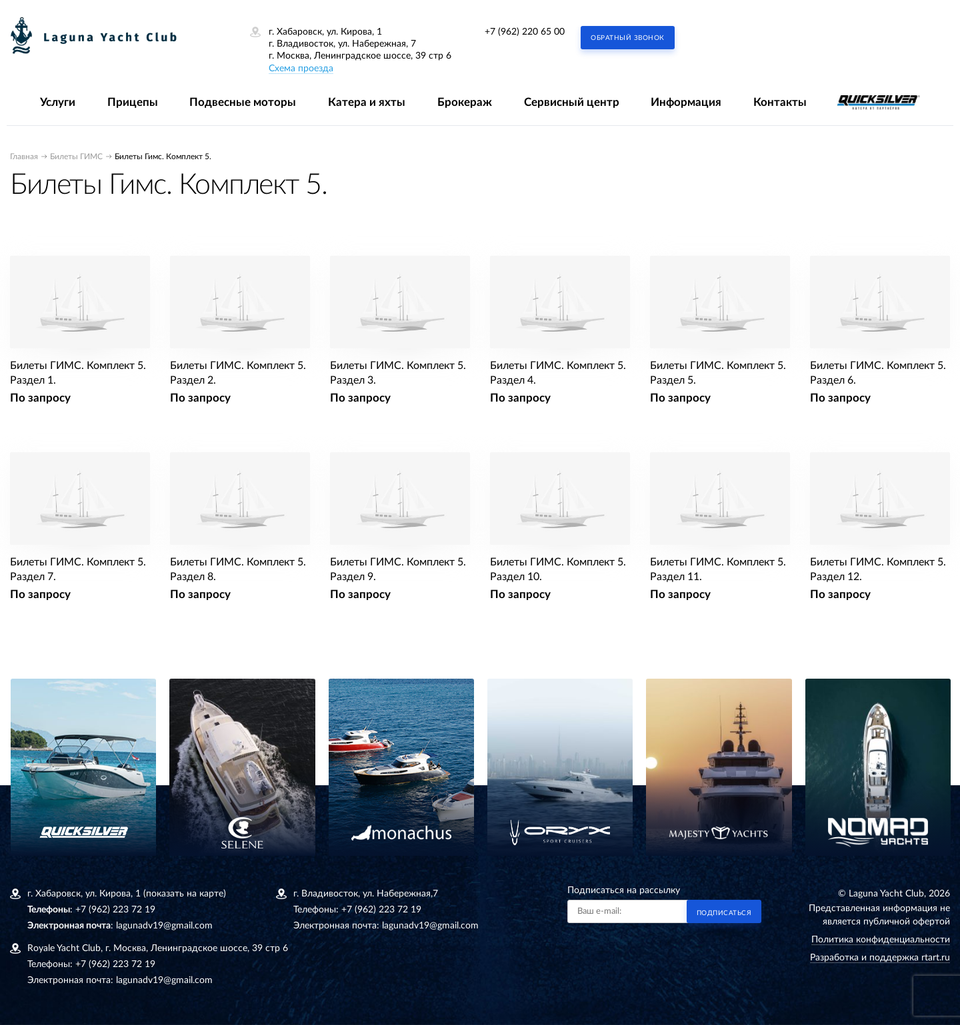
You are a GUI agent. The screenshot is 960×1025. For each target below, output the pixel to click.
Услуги (57, 102)
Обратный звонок (628, 38)
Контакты (780, 102)
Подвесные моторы (242, 102)
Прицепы (132, 102)
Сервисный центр (571, 102)
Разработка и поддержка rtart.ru (880, 957)
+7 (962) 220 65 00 (525, 32)
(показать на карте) (184, 893)
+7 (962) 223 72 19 (115, 909)
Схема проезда (301, 68)
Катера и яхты (366, 102)
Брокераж (464, 102)
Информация (686, 102)
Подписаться (724, 913)
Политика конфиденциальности (880, 939)
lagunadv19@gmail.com (164, 925)
